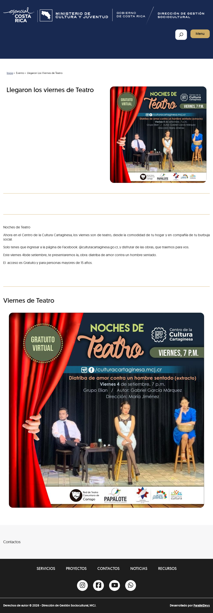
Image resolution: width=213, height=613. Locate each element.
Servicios (46, 568)
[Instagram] (82, 585)
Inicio (10, 73)
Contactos (108, 568)
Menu (200, 33)
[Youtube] (114, 585)
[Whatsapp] (130, 585)
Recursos (167, 568)
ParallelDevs (201, 605)
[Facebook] (98, 585)
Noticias (138, 568)
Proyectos (76, 568)
